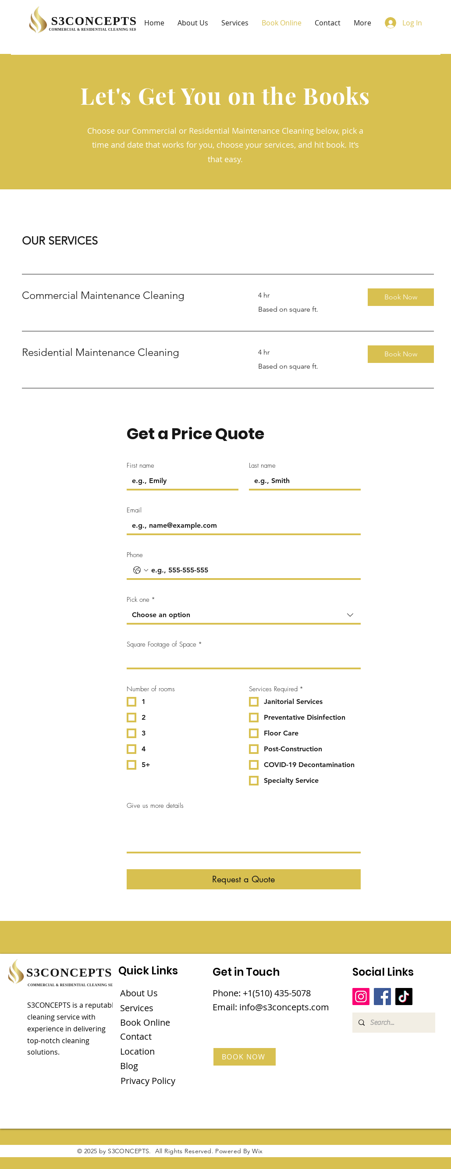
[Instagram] (360, 996)
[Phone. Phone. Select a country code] (140, 570)
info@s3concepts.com (284, 1007)
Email (134, 510)
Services (136, 1008)
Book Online (145, 1022)
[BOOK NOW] (244, 1057)
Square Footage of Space (164, 644)
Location (137, 1051)
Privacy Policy (148, 1081)
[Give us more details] (244, 832)
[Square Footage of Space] (241, 660)
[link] (130, 295)
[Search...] (393, 1023)
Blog (129, 1066)
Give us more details (155, 806)
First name (140, 465)
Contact (136, 1036)
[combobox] (244, 616)
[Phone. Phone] (252, 570)
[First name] (180, 481)
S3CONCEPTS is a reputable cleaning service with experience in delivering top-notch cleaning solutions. (72, 1028)
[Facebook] (382, 996)
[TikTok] (403, 996)
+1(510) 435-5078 (277, 993)
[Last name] (302, 481)
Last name (262, 465)
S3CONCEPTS (94, 21)
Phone (135, 555)
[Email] (241, 525)
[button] (401, 297)
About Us (139, 993)
